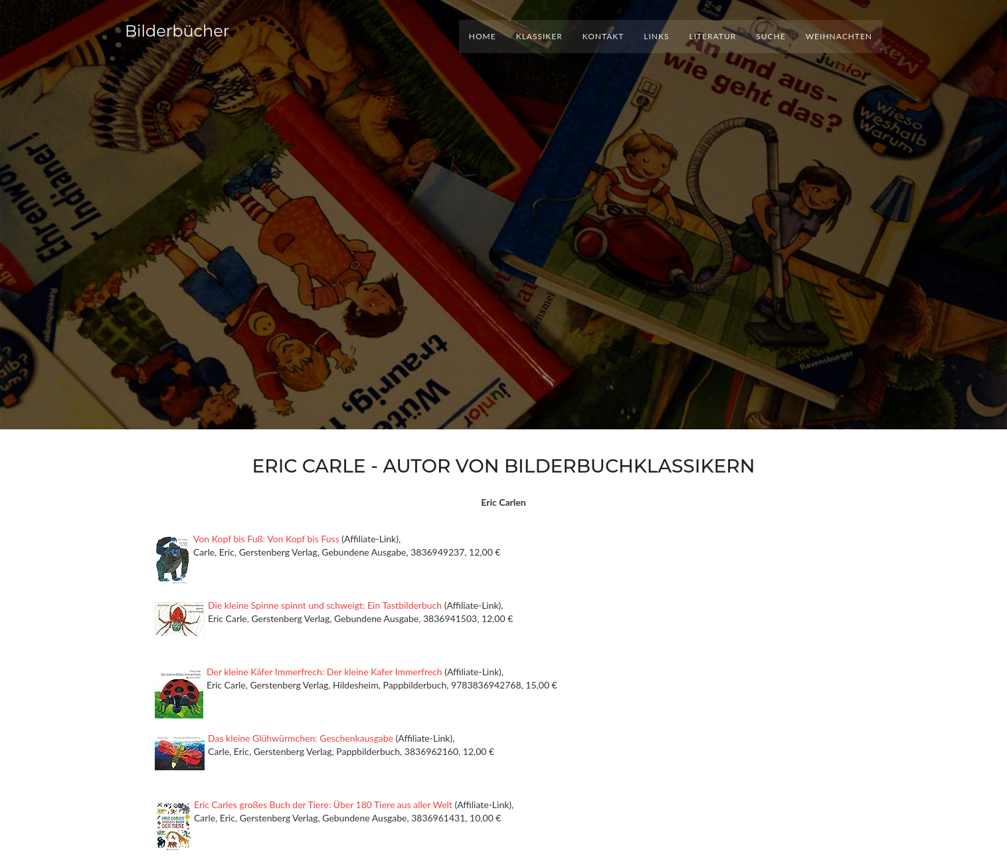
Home (482, 36)
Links (656, 36)
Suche (770, 36)
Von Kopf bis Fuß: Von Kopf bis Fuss (266, 538)
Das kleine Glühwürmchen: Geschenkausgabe (300, 738)
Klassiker (539, 36)
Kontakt (603, 36)
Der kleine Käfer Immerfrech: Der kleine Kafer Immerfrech (324, 671)
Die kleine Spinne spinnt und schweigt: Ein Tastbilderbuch (325, 605)
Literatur (712, 36)
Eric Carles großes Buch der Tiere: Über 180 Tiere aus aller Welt (323, 804)
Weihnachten (839, 36)
